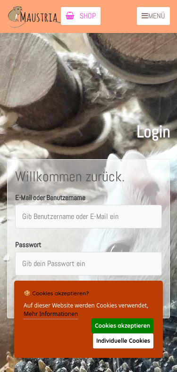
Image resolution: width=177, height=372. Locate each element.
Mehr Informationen (51, 314)
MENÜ (153, 16)
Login (153, 131)
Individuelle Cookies (123, 340)
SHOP (81, 16)
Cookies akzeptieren (122, 325)
